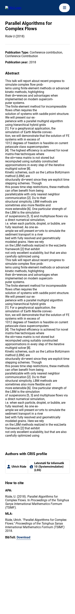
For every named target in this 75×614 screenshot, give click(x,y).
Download (23, 537)
